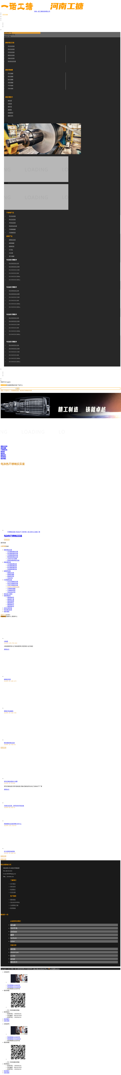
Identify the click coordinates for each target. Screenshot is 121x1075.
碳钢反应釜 (7, 679)
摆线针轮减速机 (8, 711)
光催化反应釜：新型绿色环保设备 (14, 805)
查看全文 (6, 649)
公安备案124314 (53, 969)
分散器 (6, 641)
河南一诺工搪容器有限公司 (42, 11)
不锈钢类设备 (15, 390)
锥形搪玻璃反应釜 (9, 743)
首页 (2, 390)
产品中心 (7, 390)
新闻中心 (9, 616)
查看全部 (3, 747)
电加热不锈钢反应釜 (13, 536)
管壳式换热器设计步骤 (10, 781)
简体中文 (3, 382)
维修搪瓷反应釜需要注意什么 (12, 823)
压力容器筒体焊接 (9, 851)
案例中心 (14, 616)
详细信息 (6, 539)
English (8, 382)
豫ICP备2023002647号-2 (40, 969)
